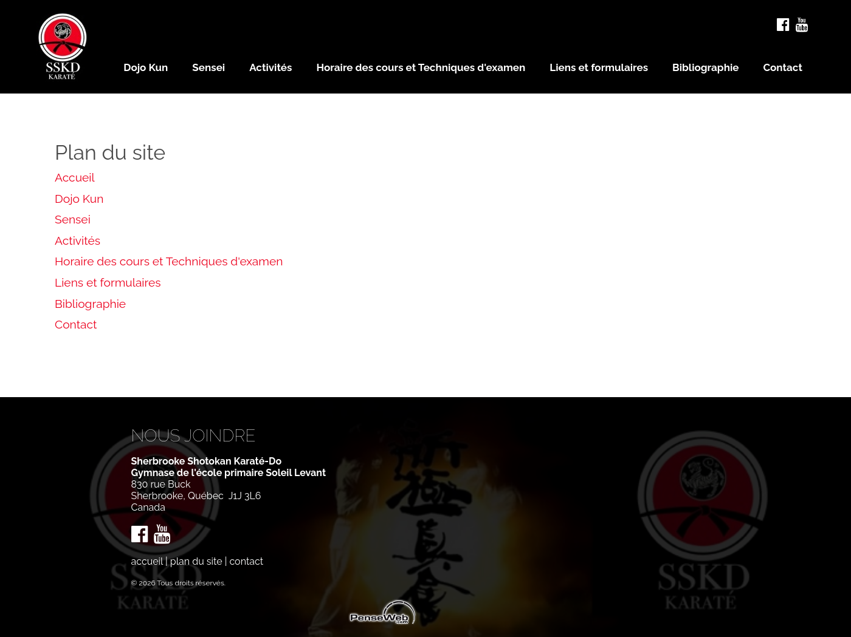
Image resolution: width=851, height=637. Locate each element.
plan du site (196, 561)
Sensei (73, 219)
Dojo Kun (79, 198)
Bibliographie (90, 303)
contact (246, 561)
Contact (76, 324)
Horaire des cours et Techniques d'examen (169, 261)
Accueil (75, 177)
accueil (147, 561)
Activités (77, 240)
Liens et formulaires (108, 282)
